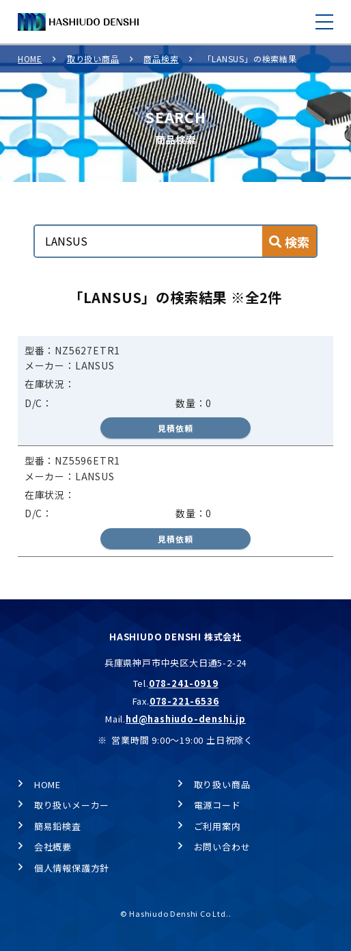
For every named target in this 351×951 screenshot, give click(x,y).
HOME (30, 58)
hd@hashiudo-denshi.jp (186, 718)
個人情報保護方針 (71, 867)
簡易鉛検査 (57, 826)
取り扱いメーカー (71, 804)
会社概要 (53, 846)
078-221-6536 (184, 700)
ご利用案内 (217, 826)
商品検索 (160, 58)
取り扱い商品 (93, 58)
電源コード (217, 804)
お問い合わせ (222, 846)
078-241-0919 (184, 683)
